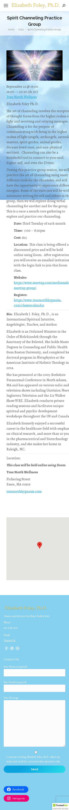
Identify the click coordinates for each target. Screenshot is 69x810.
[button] (60, 806)
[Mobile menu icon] (6, 5)
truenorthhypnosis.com (24, 491)
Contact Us (9, 640)
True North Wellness (21, 97)
